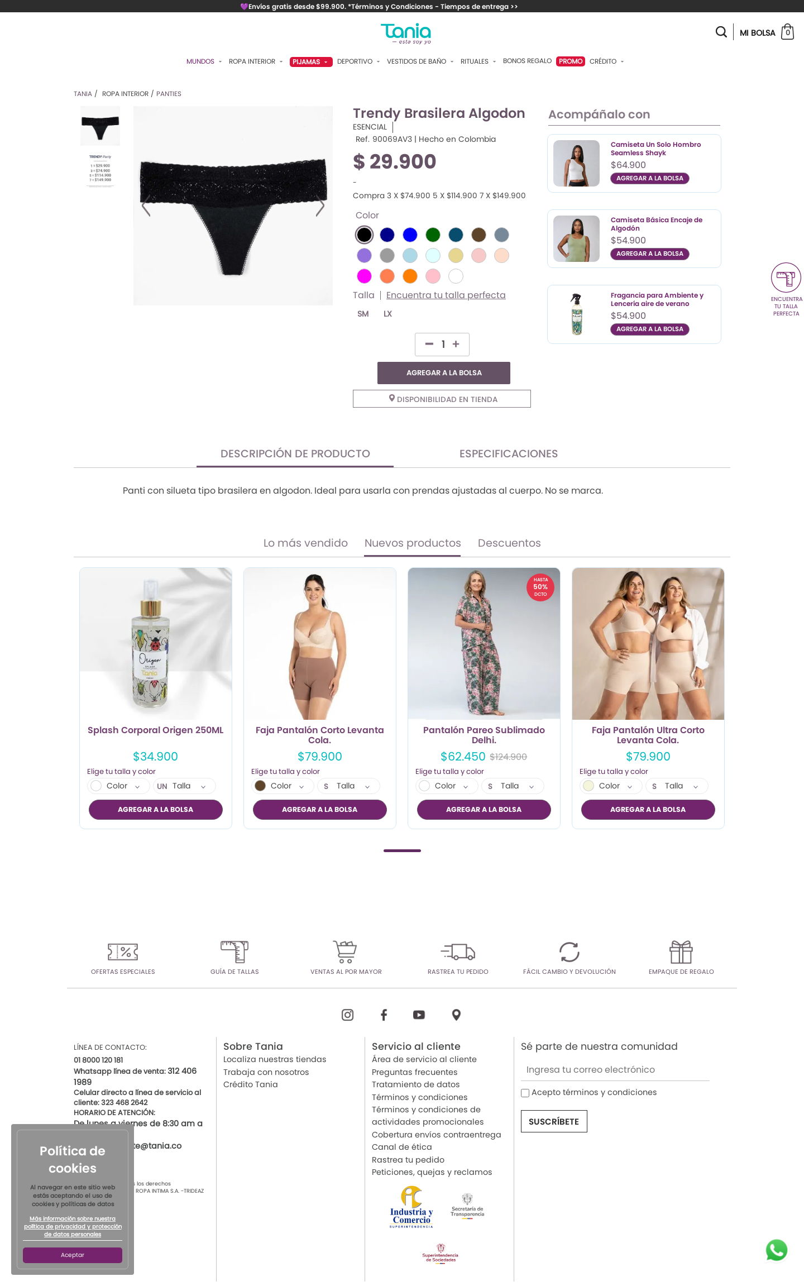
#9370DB (364, 255)
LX (388, 314)
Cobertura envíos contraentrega (436, 1111)
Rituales (480, 61)
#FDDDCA (501, 255)
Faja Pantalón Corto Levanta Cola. (320, 713)
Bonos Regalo (527, 60)
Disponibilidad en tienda (443, 376)
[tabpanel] (156, 675)
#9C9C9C (387, 255)
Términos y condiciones (420, 1074)
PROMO (570, 61)
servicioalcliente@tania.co (127, 1123)
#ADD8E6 (410, 255)
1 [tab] (402, 828)
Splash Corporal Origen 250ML (155, 708)
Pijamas (311, 61)
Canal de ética (402, 1124)
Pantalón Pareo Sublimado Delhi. (484, 713)
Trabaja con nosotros (266, 1049)
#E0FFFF (433, 255)
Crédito (608, 61)
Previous (146, 205)
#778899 (501, 234)
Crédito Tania (250, 1062)
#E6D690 (455, 255)
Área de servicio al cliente (424, 1037)
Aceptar (72, 1255)
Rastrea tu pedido (408, 1136)
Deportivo (359, 61)
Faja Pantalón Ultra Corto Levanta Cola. (648, 713)
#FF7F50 (387, 276)
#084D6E (455, 234)
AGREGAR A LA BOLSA (474, 344)
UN (162, 764)
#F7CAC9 (478, 255)
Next (320, 205)
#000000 (364, 234)
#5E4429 (478, 234)
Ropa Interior (257, 61)
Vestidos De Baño (421, 61)
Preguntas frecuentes (415, 1049)
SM (362, 314)
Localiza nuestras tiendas (275, 1037)
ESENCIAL (370, 127)
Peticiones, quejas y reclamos (432, 1149)
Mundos (205, 61)
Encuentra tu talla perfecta (446, 295)
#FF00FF (364, 276)
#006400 (433, 234)
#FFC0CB (433, 276)
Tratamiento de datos (416, 1062)
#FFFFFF (455, 276)
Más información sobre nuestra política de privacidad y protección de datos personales (73, 1227)
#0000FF (410, 234)
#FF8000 (410, 276)
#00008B (387, 234)
